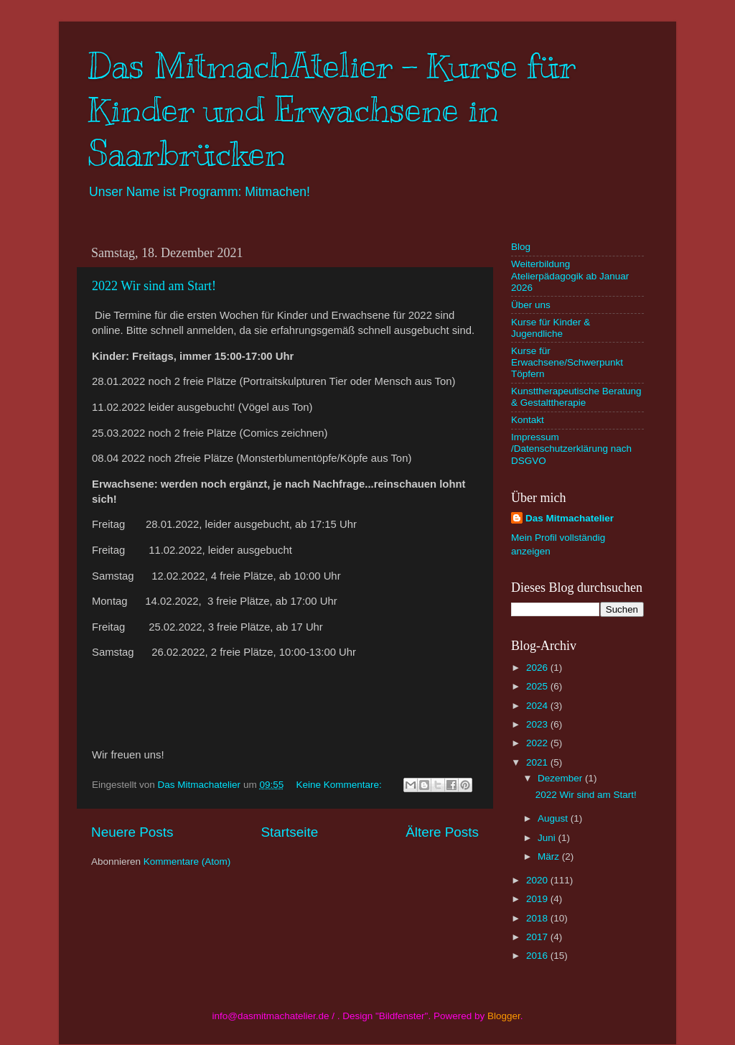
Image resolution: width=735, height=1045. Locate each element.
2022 (538, 743)
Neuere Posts (132, 832)
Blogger (503, 1016)
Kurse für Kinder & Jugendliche (550, 328)
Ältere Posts (442, 832)
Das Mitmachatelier (569, 518)
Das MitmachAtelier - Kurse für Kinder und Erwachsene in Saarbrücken (332, 110)
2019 (538, 898)
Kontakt (527, 419)
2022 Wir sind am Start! (154, 286)
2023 (538, 724)
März (550, 856)
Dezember (561, 778)
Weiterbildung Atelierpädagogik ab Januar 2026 (570, 275)
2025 (538, 686)
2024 (538, 705)
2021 (538, 762)
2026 (538, 667)
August (554, 818)
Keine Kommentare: (340, 784)
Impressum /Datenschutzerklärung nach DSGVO (571, 448)
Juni (548, 837)
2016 (538, 955)
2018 (538, 918)
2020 (538, 880)
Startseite (289, 832)
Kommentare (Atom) (187, 861)
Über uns (531, 304)
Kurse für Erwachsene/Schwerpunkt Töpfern (567, 362)
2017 (538, 937)
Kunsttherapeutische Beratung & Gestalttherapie (576, 397)
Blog (520, 246)
